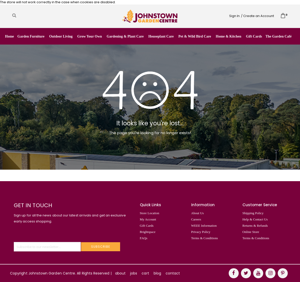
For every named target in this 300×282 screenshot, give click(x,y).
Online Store (250, 232)
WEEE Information (204, 225)
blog (157, 273)
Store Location (149, 213)
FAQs (143, 238)
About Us (197, 213)
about (120, 273)
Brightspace (148, 232)
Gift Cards (147, 225)
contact (173, 273)
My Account (148, 219)
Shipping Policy (252, 213)
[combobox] (53, 16)
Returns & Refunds (255, 225)
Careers (196, 219)
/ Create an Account (257, 16)
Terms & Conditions (204, 238)
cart (145, 273)
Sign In (234, 16)
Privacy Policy (200, 232)
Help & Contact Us (255, 219)
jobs (133, 273)
